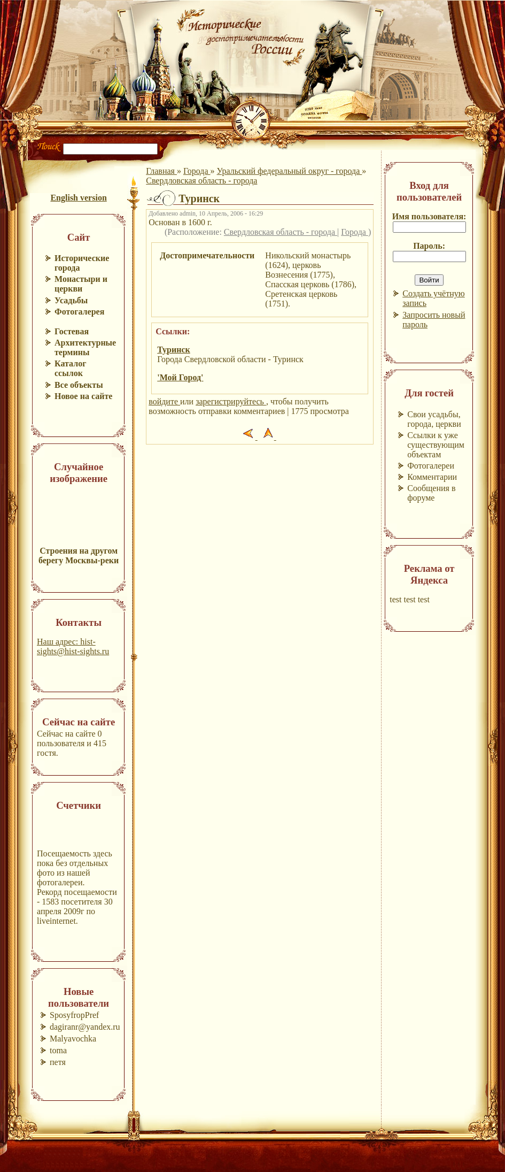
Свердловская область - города (201, 180)
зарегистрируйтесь (231, 401)
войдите (164, 401)
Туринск (173, 349)
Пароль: (429, 245)
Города (197, 170)
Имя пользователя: (429, 216)
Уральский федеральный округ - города (289, 170)
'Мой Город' (180, 377)
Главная (161, 170)
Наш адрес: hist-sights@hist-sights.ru (73, 646)
